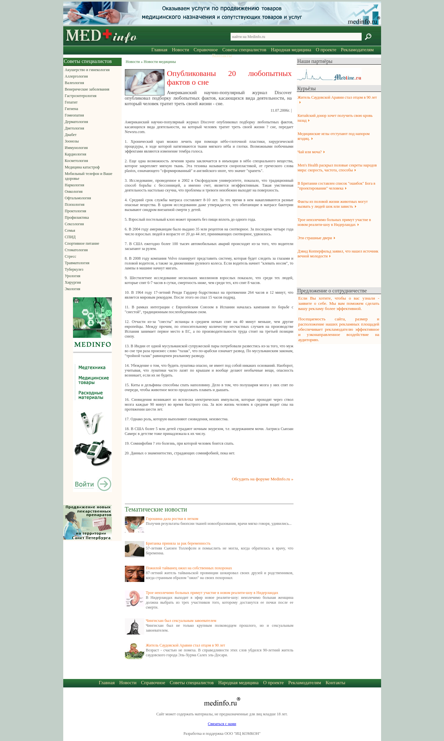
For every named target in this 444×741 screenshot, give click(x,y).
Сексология (74, 224)
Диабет (71, 134)
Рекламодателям (357, 49)
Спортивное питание (82, 243)
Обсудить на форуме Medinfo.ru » (263, 478)
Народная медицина (291, 49)
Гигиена (71, 108)
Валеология (74, 82)
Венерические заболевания (87, 89)
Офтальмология (78, 198)
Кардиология (75, 154)
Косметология (76, 160)
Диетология (74, 128)
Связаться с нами (222, 724)
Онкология (74, 191)
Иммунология (76, 147)
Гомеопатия (74, 115)
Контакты (222, 55)
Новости (180, 49)
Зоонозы (72, 141)
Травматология (77, 263)
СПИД (70, 237)
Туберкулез (74, 269)
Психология (75, 204)
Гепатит (71, 102)
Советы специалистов (244, 49)
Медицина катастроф (82, 167)
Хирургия (73, 282)
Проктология (75, 211)
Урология (72, 276)
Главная (159, 49)
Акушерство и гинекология (87, 70)
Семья (70, 230)
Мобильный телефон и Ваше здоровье (89, 176)
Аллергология (76, 76)
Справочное (206, 49)
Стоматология (76, 250)
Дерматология (76, 121)
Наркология (74, 185)
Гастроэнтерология (81, 95)
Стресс (71, 256)
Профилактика (77, 217)
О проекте (326, 49)
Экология (72, 289)
